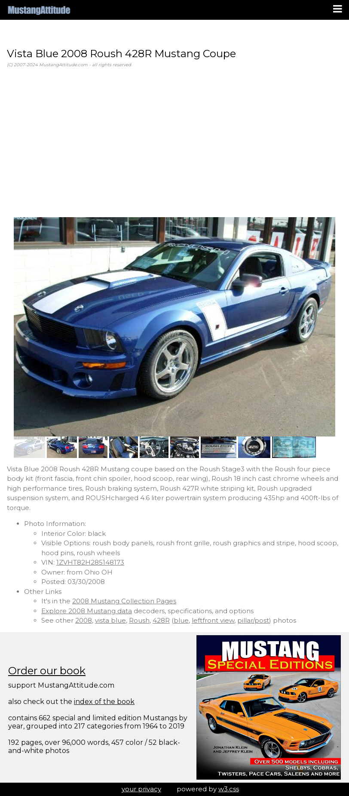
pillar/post (253, 620)
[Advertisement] (174, 143)
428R (161, 620)
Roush (139, 620)
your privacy (141, 789)
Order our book (47, 670)
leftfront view (213, 620)
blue (181, 620)
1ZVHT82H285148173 (90, 562)
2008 (83, 620)
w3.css (228, 789)
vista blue (110, 620)
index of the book (104, 702)
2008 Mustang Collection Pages (124, 601)
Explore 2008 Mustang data (86, 611)
